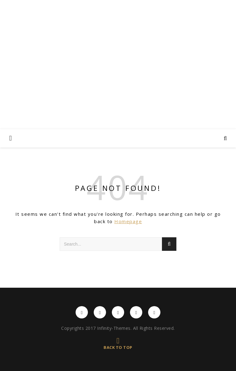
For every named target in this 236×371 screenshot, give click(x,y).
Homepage (128, 221)
